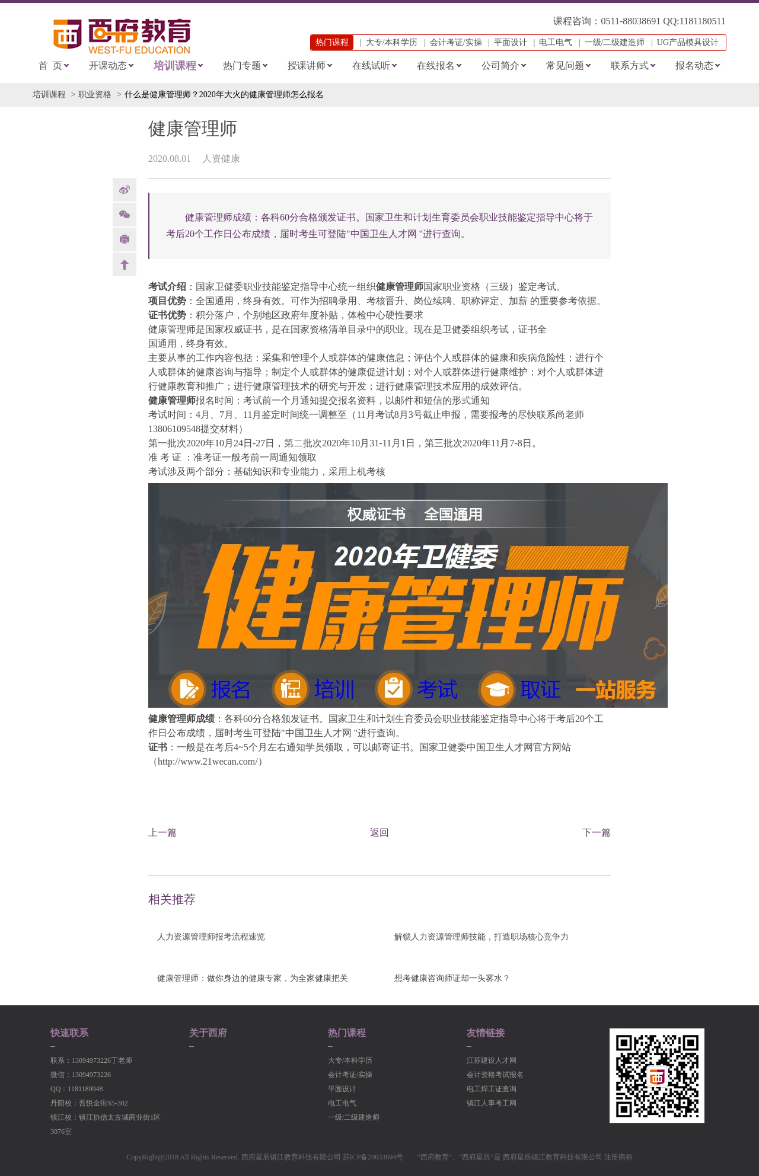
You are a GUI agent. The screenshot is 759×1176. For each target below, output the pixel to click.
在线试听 (371, 65)
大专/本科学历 (392, 42)
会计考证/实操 (456, 42)
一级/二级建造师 (615, 42)
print (124, 239)
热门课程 (347, 1033)
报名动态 (694, 65)
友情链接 (486, 1033)
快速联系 (69, 1033)
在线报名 (436, 65)
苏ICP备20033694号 (373, 1157)
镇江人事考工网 (491, 1103)
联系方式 (630, 65)
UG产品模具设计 (688, 42)
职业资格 (94, 94)
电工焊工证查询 (491, 1089)
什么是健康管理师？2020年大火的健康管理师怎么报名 (224, 94)
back (124, 264)
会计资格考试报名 (495, 1074)
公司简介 (500, 65)
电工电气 (555, 42)
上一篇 (162, 832)
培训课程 (175, 66)
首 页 (50, 65)
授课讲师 (307, 65)
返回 (379, 832)
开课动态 (108, 65)
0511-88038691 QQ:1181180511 (663, 21)
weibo (124, 190)
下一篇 (596, 832)
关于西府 (208, 1033)
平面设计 (510, 42)
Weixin (124, 214)
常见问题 (565, 65)
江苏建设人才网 (491, 1060)
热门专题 (242, 65)
